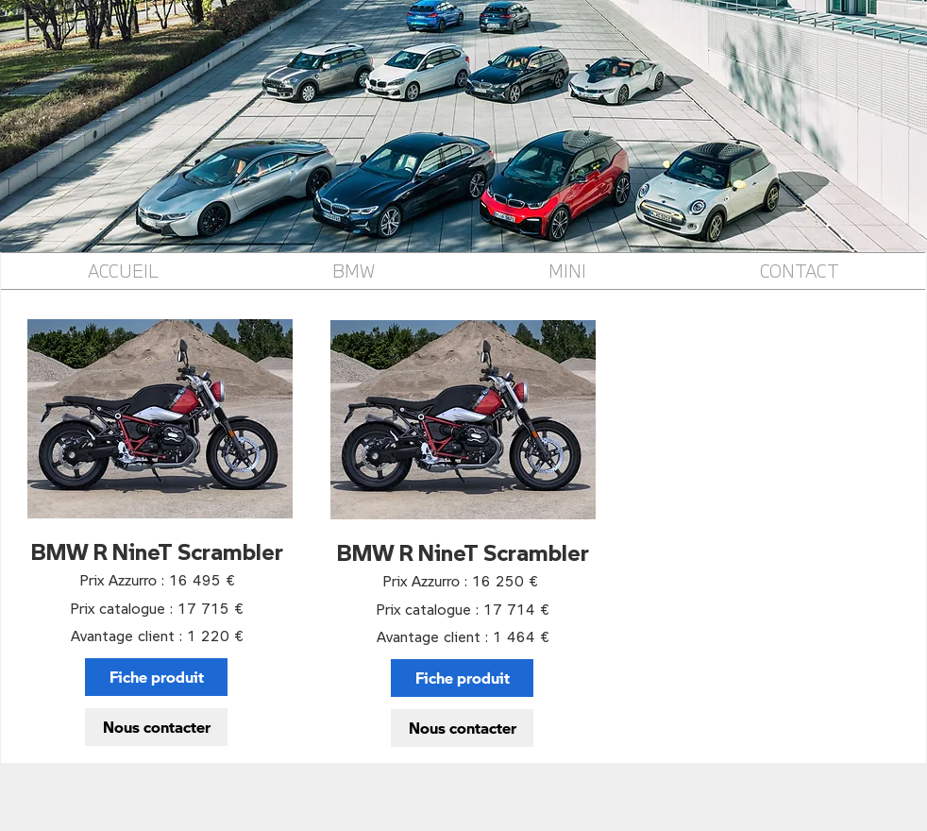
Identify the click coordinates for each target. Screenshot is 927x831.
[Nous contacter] (156, 727)
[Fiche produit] (156, 677)
